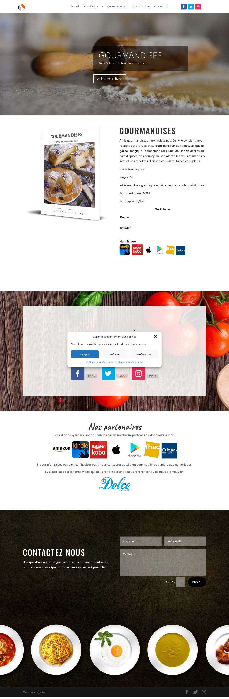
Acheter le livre (109, 87)
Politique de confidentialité (100, 362)
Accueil (75, 6)
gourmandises (130, 64)
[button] (156, 337)
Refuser (114, 354)
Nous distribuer (141, 6)
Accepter (85, 354)
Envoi (197, 582)
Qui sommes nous (118, 6)
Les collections (91, 6)
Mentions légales (34, 692)
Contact (158, 6)
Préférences (144, 354)
